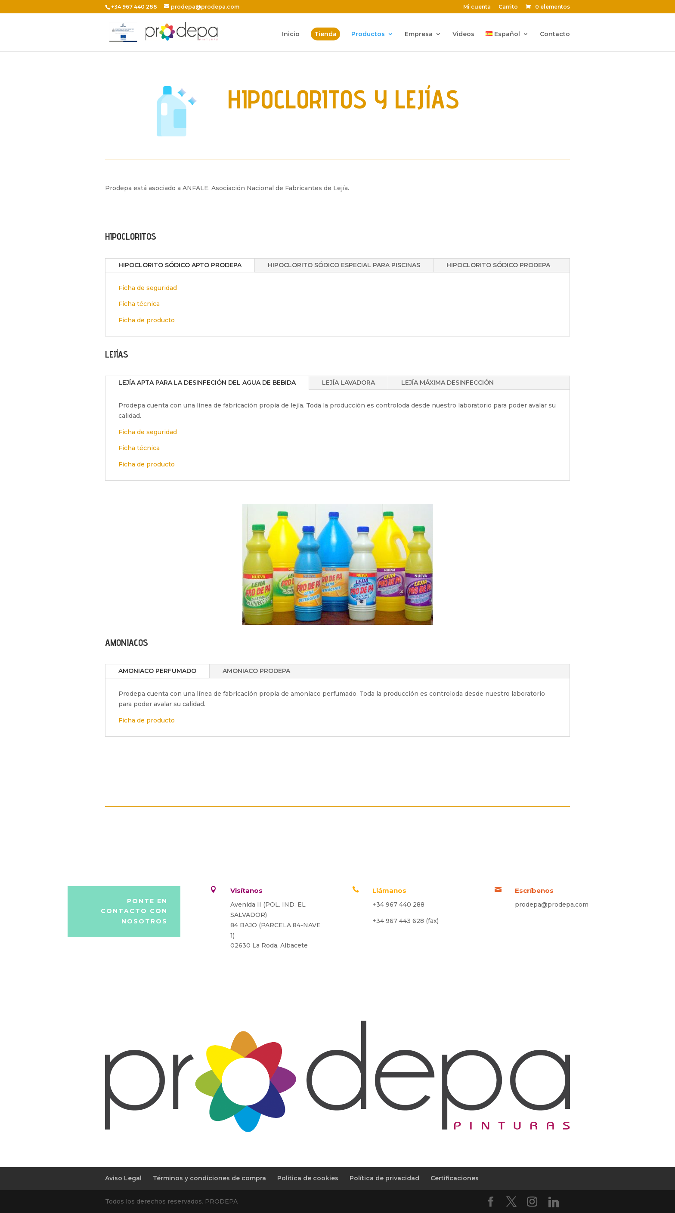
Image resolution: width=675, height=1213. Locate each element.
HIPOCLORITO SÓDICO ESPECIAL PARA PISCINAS (344, 265)
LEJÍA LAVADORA (348, 382)
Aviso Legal (123, 1178)
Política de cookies (307, 1178)
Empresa (419, 34)
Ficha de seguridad (147, 288)
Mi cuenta (477, 7)
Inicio (291, 34)
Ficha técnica (139, 304)
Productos (368, 34)
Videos (463, 34)
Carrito (508, 7)
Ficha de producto (146, 320)
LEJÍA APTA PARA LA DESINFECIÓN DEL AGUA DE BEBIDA (207, 382)
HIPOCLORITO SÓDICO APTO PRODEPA (180, 265)
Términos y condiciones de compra (209, 1178)
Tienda (325, 34)
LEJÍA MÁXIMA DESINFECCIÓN (447, 382)
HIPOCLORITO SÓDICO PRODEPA (498, 265)
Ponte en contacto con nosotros (134, 911)
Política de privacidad (384, 1178)
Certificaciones (454, 1178)
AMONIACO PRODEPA (256, 671)
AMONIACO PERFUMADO (157, 671)
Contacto (555, 34)
